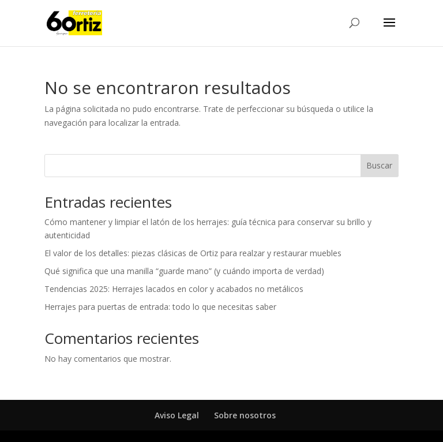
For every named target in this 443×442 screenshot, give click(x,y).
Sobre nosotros (245, 415)
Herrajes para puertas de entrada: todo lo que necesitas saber (160, 306)
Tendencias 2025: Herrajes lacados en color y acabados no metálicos (173, 288)
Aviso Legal (177, 415)
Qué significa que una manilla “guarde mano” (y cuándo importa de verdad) (184, 270)
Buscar (379, 165)
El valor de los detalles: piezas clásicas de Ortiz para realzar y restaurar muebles (192, 253)
